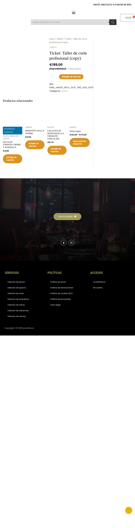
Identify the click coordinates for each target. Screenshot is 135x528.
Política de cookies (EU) (61, 299)
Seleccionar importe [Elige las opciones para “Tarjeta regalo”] (81, 143)
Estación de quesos (17, 293)
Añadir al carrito (71, 76)
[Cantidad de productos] (53, 76)
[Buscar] (112, 22)
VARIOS (60, 39)
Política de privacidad (60, 304)
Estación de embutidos (18, 304)
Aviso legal (55, 310)
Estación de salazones (18, 316)
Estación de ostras (16, 310)
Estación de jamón (16, 287)
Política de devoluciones (61, 293)
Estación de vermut (17, 321)
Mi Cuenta (97, 293)
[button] (73, 12)
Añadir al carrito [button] (12, 161)
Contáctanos (99, 287)
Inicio (52, 39)
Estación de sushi (16, 299)
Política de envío (58, 287)
